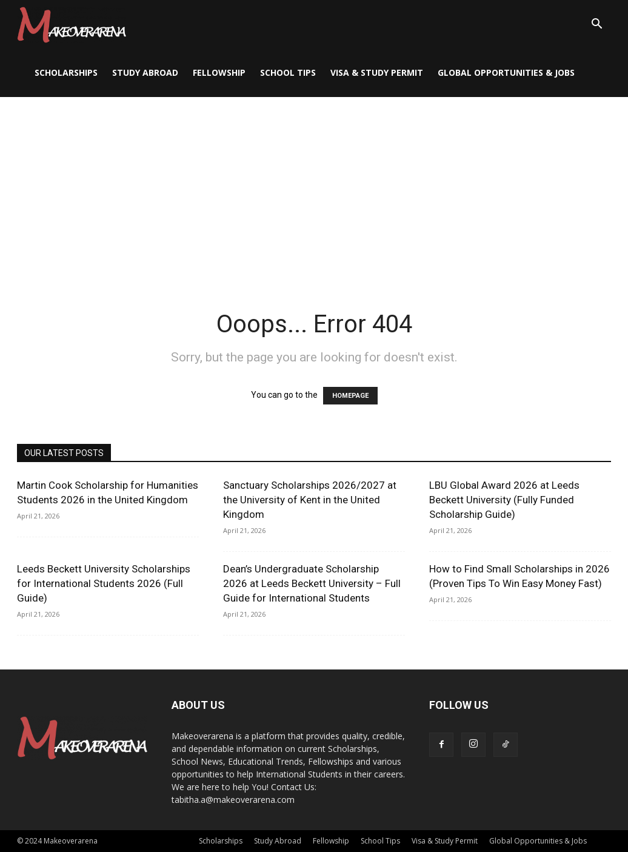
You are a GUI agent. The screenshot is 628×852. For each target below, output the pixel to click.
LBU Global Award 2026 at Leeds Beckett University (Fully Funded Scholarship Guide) (504, 499)
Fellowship (219, 72)
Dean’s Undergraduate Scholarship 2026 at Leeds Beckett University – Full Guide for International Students (312, 583)
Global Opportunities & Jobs (506, 72)
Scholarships (66, 72)
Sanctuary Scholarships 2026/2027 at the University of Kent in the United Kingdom (309, 499)
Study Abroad (145, 72)
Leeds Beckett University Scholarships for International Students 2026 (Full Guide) (103, 583)
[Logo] (71, 24)
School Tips (288, 72)
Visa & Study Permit (376, 72)
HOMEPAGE (350, 396)
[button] (596, 25)
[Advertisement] (314, 188)
